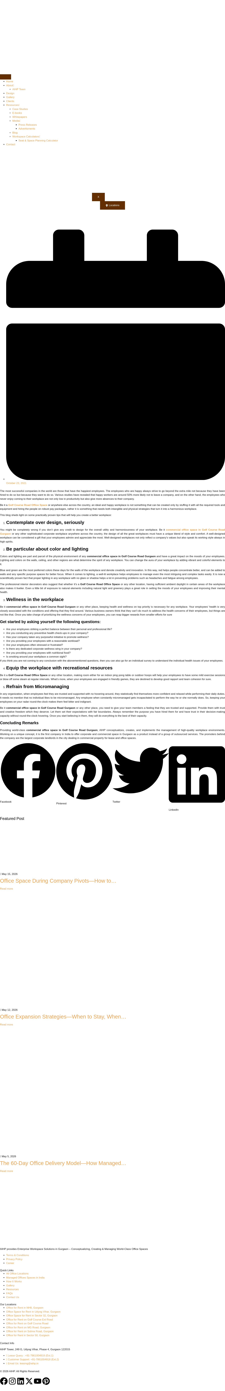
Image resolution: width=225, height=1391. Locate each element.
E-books (17, 112)
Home (9, 81)
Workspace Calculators (26, 136)
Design (10, 93)
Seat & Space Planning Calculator (38, 140)
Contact (10, 144)
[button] (28, 773)
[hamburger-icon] (5, 77)
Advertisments (26, 128)
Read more (6, 888)
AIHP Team (18, 89)
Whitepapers (19, 116)
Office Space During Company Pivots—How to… (58, 881)
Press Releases (27, 124)
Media (16, 120)
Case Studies (20, 109)
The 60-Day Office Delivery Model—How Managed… (63, 1163)
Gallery (10, 97)
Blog (15, 132)
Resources (13, 105)
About (10, 85)
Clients (10, 101)
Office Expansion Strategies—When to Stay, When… (63, 1017)
